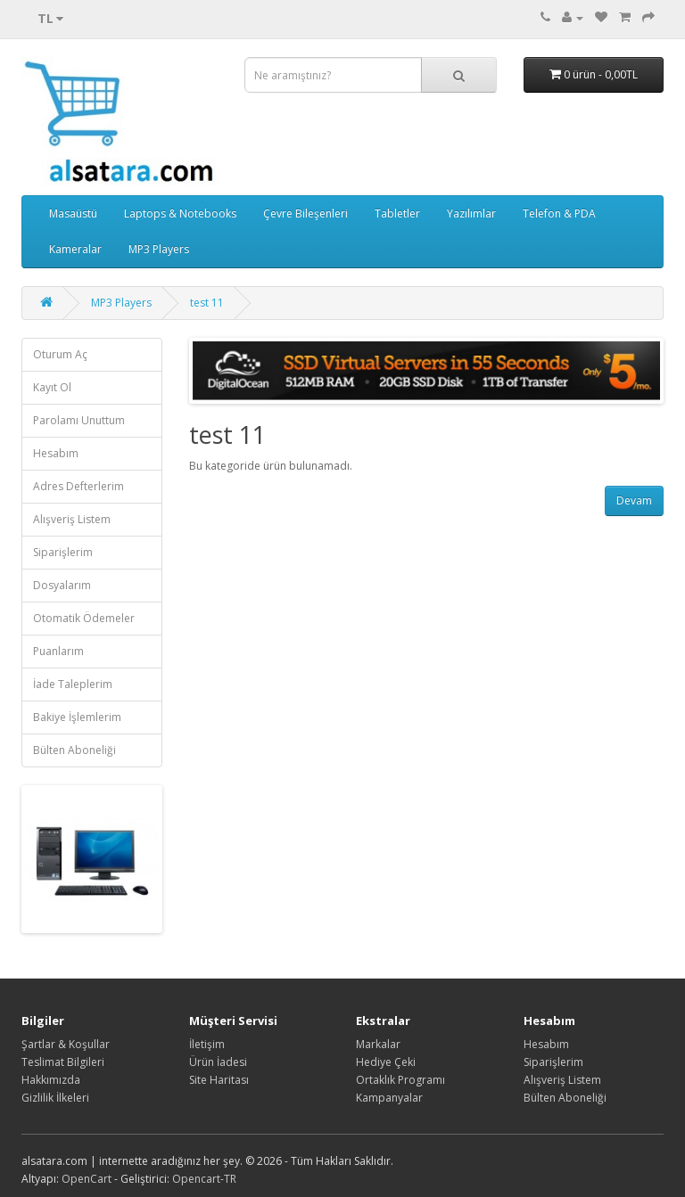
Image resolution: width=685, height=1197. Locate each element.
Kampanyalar (389, 1097)
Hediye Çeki (386, 1062)
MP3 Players (158, 249)
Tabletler (397, 213)
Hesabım (55, 453)
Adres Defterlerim (78, 486)
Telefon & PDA (559, 213)
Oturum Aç (60, 354)
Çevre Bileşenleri (305, 213)
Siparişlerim (63, 552)
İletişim (207, 1044)
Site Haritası (219, 1079)
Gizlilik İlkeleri (55, 1097)
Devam (634, 500)
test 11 (207, 302)
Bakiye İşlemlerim (77, 717)
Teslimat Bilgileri (62, 1062)
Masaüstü (73, 213)
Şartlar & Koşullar (65, 1044)
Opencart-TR (204, 1178)
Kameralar (75, 249)
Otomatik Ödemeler (84, 618)
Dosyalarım (62, 585)
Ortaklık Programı (400, 1079)
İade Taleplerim (72, 684)
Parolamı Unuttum (79, 420)
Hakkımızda (50, 1079)
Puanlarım (58, 651)
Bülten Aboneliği (74, 750)
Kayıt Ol (52, 387)
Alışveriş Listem (72, 519)
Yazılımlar (471, 213)
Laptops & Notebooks (180, 213)
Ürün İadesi (218, 1062)
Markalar (378, 1044)
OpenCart (86, 1178)
